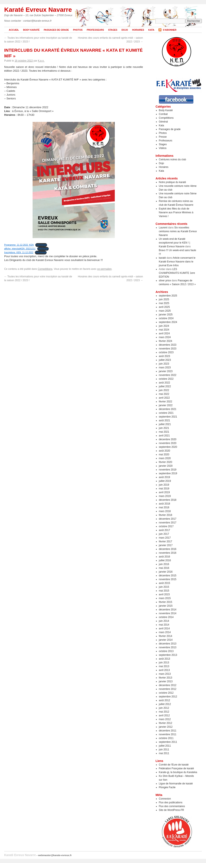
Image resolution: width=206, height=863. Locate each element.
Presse (163, 136)
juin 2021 (164, 428)
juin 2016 (164, 564)
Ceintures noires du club (172, 159)
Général (163, 121)
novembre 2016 (167, 552)
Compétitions (45, 268)
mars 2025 (165, 310)
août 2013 (164, 658)
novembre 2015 (167, 579)
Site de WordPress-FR (171, 810)
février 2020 (165, 462)
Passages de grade (56, 30)
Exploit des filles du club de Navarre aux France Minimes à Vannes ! (176, 212)
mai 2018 (164, 507)
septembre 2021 (168, 416)
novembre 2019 (167, 469)
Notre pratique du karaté (172, 182)
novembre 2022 (167, 375)
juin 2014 (164, 620)
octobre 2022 (166, 378)
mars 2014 (165, 632)
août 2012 (164, 700)
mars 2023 (165, 367)
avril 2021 (164, 435)
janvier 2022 (166, 405)
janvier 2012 (166, 726)
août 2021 (164, 420)
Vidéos (162, 148)
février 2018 (165, 515)
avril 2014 (164, 628)
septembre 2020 (168, 446)
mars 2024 (165, 337)
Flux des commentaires (172, 806)
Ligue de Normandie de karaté (176, 783)
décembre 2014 (167, 609)
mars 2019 (165, 496)
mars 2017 (165, 537)
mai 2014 (164, 624)
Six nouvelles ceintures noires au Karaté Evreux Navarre (178, 231)
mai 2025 (164, 303)
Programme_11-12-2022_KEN (19, 245)
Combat (163, 114)
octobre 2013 (166, 651)
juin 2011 (164, 749)
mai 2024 (164, 329)
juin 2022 (164, 390)
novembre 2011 (167, 734)
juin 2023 (164, 363)
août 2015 (164, 583)
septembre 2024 (168, 322)
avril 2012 (164, 715)
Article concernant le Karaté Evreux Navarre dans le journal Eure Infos (177, 261)
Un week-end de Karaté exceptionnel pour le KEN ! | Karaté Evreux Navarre (174, 242)
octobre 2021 (166, 412)
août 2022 (164, 382)
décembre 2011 (167, 730)
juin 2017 (164, 533)
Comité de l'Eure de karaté (174, 764)
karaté (162, 257)
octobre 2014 (166, 617)
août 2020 (164, 450)
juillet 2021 (165, 424)
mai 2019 (164, 488)
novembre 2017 (167, 522)
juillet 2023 (165, 359)
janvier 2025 (166, 314)
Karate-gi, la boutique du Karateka (178, 772)
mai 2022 (164, 394)
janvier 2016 (166, 571)
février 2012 (165, 723)
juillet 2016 (165, 560)
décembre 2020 (167, 439)
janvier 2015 (166, 605)
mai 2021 (164, 431)
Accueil (14, 30)
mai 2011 (164, 753)
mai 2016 (164, 568)
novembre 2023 (167, 348)
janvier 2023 (166, 371)
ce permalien (104, 268)
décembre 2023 (167, 344)
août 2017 (164, 530)
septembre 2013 (168, 655)
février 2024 (165, 341)
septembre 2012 (168, 696)
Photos (77, 30)
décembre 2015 (167, 575)
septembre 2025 (168, 295)
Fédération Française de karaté (176, 768)
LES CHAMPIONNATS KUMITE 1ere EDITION (177, 273)
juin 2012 (164, 707)
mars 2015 (165, 598)
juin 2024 (164, 325)
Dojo (124, 30)
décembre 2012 (167, 685)
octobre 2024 (166, 318)
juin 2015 (164, 586)
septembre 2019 (168, 473)
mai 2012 (164, 711)
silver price (165, 280)
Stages (112, 30)
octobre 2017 (166, 526)
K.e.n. (41, 60)
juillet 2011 (165, 745)
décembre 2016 (167, 549)
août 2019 (164, 477)
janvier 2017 (166, 545)
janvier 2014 (166, 639)
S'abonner (169, 30)
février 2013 (165, 677)
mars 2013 (165, 673)
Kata (151, 30)
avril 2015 (164, 594)
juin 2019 (164, 484)
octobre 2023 (166, 352)
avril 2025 (164, 307)
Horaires (138, 30)
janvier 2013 (166, 681)
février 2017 (165, 541)
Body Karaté (31, 30)
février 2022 (165, 401)
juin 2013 (164, 662)
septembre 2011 (168, 741)
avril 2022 (164, 397)
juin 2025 (164, 299)
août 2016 (164, 556)
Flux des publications (170, 802)
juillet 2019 (165, 481)
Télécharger (41, 245)
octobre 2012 (166, 692)
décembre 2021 (167, 409)
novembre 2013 (167, 647)
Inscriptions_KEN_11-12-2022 (18, 252)
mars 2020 (165, 458)
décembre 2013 (167, 643)
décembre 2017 (167, 518)
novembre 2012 (167, 689)
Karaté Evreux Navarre (38, 9)
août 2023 (164, 356)
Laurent (163, 227)
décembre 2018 (167, 499)
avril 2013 (164, 670)
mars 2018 (165, 511)
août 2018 (164, 503)
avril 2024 (164, 333)
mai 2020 (164, 454)
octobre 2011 (166, 738)
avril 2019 (164, 492)
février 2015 (165, 602)
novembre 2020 (167, 443)
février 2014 (165, 636)
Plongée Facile (167, 787)
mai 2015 (164, 590)
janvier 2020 (166, 465)
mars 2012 (165, 719)
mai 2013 (164, 666)
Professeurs (95, 30)
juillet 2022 (165, 386)
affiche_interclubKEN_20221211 (20, 249)
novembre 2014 (167, 613)
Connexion (165, 798)
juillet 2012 (165, 704)
